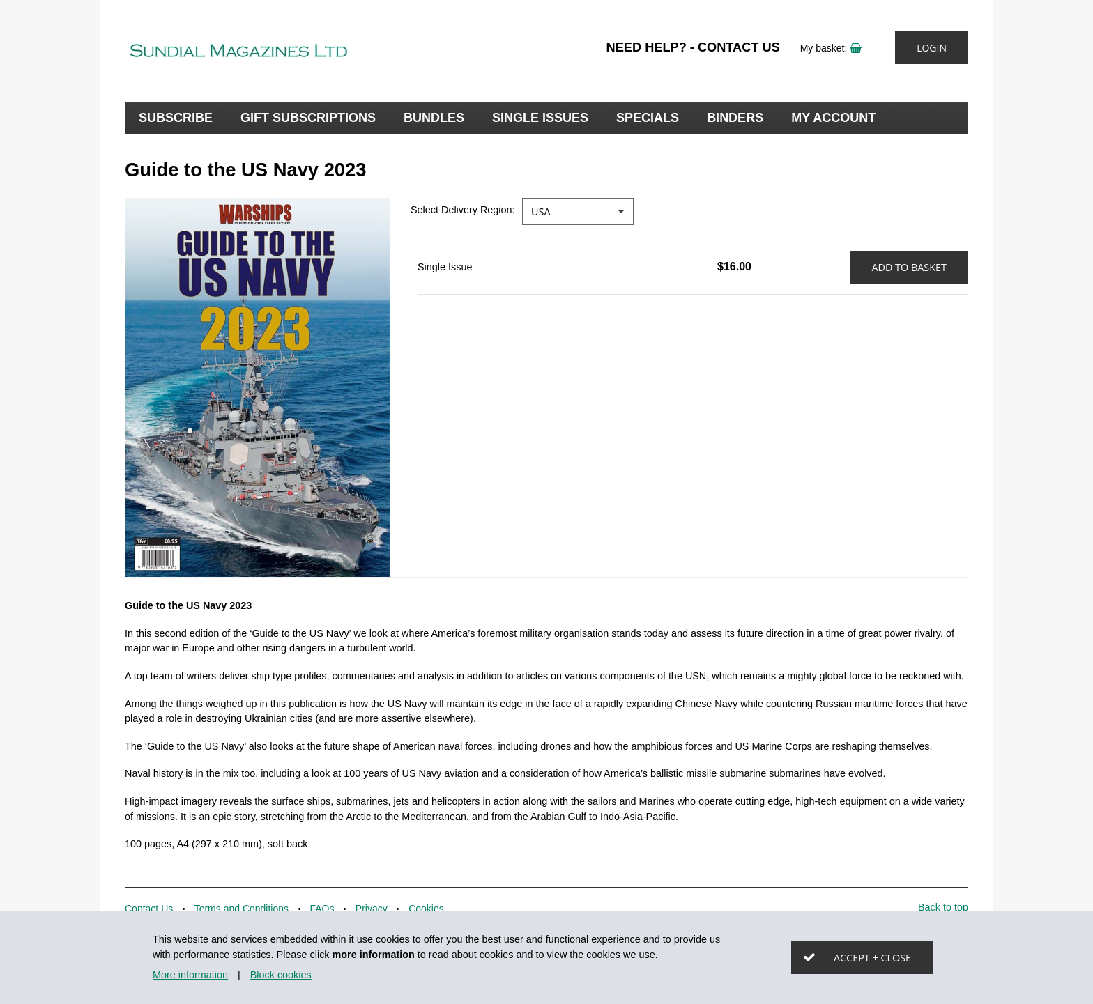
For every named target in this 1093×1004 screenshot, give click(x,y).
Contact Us (739, 47)
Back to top (943, 907)
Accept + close (872, 957)
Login (932, 47)
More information (190, 974)
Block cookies (281, 974)
